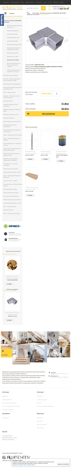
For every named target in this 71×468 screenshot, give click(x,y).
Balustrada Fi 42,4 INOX (12, 56)
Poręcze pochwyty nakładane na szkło (12, 202)
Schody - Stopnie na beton (9, 92)
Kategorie (12, 13)
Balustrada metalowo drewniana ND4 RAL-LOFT (14, 26)
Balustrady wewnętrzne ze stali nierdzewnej (10, 105)
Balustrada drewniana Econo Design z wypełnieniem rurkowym (13, 64)
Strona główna (6, 2)
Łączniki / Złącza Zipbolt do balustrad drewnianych (12, 176)
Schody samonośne (7, 101)
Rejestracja (40, 421)
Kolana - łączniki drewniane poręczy (11, 213)
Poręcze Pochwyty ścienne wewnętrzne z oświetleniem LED (12, 88)
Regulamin (5, 396)
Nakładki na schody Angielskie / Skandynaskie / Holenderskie (10, 159)
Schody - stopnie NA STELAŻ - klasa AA (12, 135)
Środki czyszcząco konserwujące (10, 192)
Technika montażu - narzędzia (10, 180)
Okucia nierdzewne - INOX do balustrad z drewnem (12, 184)
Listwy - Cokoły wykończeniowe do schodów (11, 139)
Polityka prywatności (7, 409)
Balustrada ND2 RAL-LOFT (13, 37)
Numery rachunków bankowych (45, 406)
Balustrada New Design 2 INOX (14, 44)
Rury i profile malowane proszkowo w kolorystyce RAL (12, 130)
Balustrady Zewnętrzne (8, 118)
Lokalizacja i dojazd (42, 399)
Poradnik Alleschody (29, 2)
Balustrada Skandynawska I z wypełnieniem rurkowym (14, 70)
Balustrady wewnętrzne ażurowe (11, 114)
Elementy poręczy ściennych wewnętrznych (9, 125)
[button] (64, 7)
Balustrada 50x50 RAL (12, 34)
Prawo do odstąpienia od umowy (11, 406)
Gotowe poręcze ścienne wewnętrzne (12, 84)
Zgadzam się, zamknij (63, 464)
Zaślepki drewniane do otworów (10, 168)
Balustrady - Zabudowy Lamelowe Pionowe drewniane (11, 96)
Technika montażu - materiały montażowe (10, 164)
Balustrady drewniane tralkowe (10, 75)
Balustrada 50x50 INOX (12, 41)
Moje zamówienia (41, 424)
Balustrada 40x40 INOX (12, 53)
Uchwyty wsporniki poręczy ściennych (12, 199)
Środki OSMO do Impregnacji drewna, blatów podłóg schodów (12, 149)
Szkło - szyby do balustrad (9, 206)
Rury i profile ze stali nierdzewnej (11, 196)
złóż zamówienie (41, 113)
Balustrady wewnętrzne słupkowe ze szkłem (12, 110)
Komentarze (5, 417)
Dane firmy (40, 396)
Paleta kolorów (39, 2)
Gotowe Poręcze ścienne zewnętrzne (11, 121)
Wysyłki (61, 2)
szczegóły (9, 283)
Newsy (22, 2)
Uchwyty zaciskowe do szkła (10, 189)
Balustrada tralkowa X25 (12, 31)
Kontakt (50, 2)
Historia (39, 402)
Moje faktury (40, 427)
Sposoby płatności (7, 399)
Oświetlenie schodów (8, 209)
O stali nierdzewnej (15, 2)
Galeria (45, 2)
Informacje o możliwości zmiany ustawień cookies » (24, 464)
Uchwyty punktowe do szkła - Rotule (11, 172)
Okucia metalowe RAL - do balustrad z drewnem (12, 144)
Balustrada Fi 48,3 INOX (13, 60)
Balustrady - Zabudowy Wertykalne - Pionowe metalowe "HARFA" (12, 79)
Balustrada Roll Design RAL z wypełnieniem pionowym (13, 48)
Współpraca (55, 2)
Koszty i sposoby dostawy (9, 402)
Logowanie (40, 417)
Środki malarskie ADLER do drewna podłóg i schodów (11, 154)
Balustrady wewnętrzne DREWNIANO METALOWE (12, 21)
